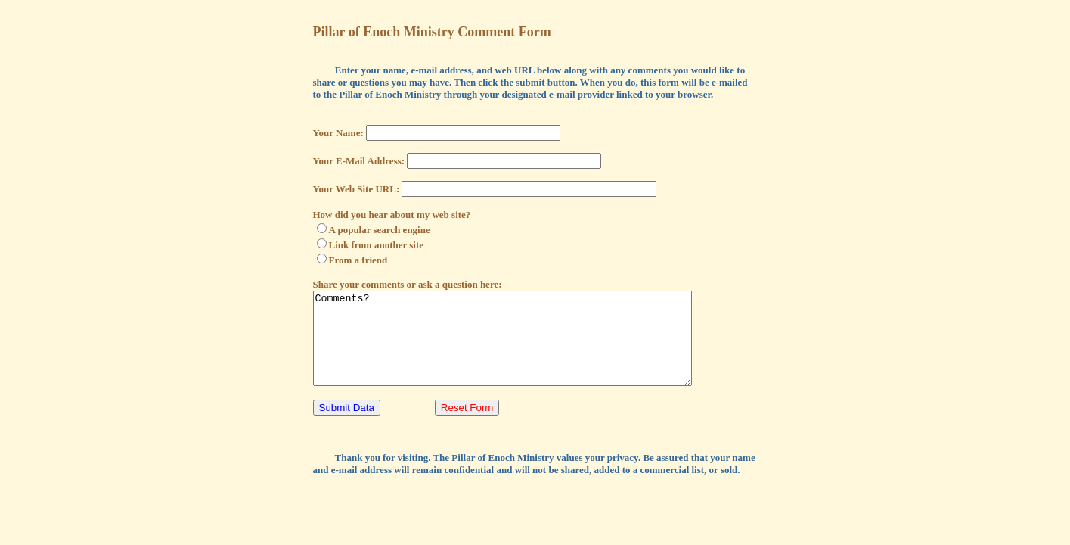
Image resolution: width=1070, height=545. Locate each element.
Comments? (525, 347)
